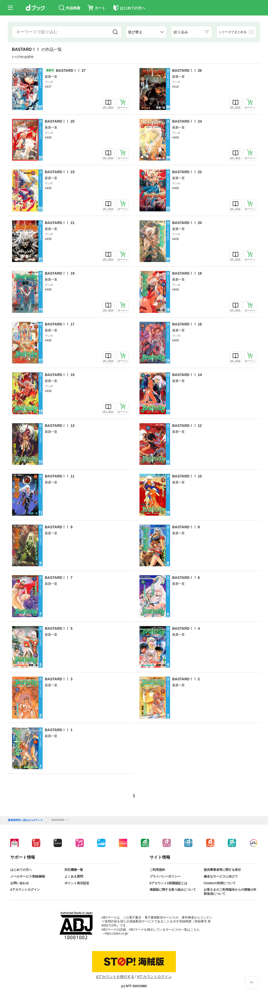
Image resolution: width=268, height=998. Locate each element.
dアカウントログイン (25, 889)
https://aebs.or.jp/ (116, 933)
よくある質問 (73, 876)
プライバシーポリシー (165, 876)
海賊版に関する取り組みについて (173, 889)
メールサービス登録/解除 (27, 876)
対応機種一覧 (73, 870)
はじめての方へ (21, 870)
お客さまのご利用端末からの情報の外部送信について (230, 892)
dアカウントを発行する (115, 977)
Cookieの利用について (220, 883)
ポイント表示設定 (76, 883)
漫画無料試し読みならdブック (25, 820)
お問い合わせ (19, 883)
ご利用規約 (157, 870)
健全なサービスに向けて (221, 876)
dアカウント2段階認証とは (168, 883)
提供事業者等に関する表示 (222, 870)
